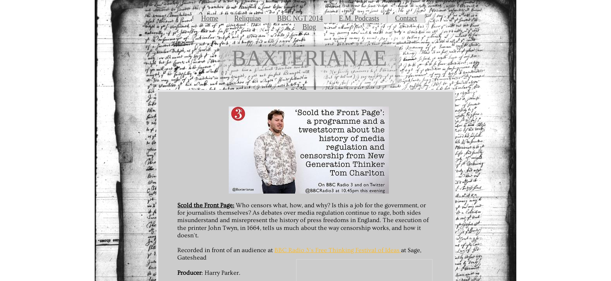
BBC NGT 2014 (300, 18)
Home (209, 18)
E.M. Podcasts (359, 18)
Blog (309, 27)
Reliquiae (247, 18)
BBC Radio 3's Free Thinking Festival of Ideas (337, 250)
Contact (406, 18)
